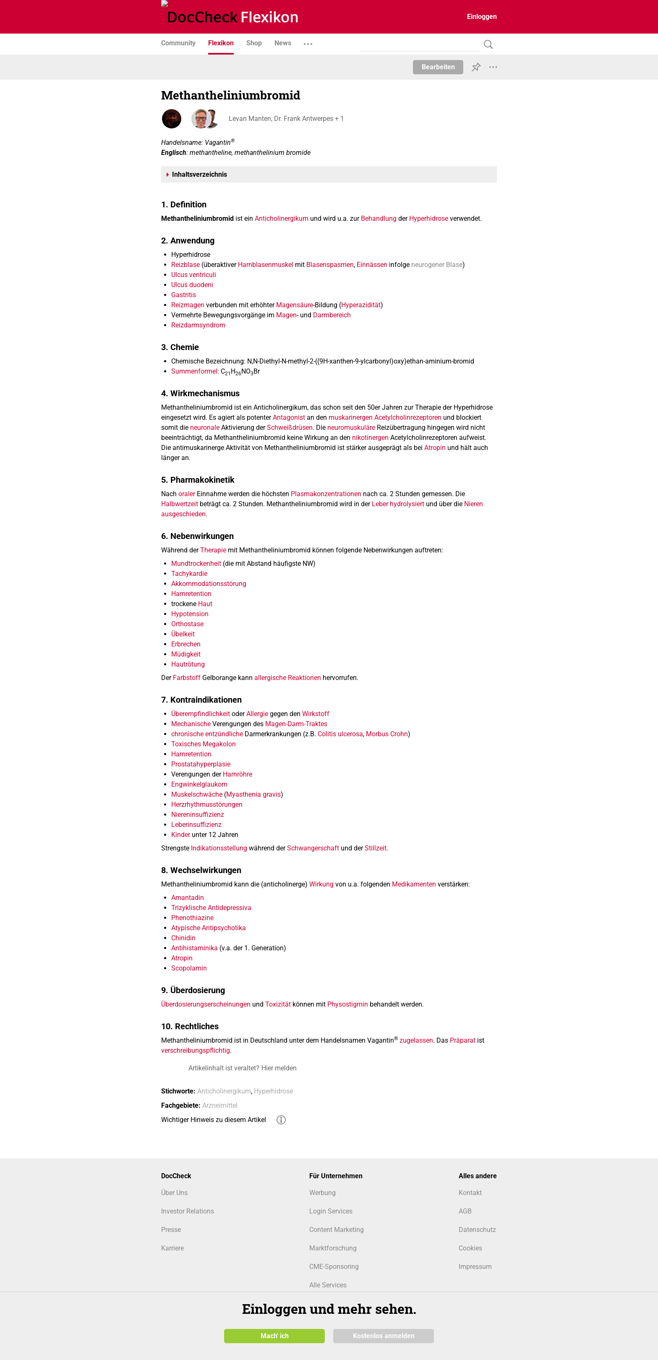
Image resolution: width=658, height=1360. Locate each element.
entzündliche (224, 734)
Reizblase (185, 265)
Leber (380, 504)
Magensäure (294, 305)
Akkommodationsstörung (208, 584)
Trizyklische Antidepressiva (211, 908)
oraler (186, 494)
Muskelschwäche (196, 794)
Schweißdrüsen (290, 428)
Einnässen (372, 265)
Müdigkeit (186, 654)
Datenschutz (477, 1230)
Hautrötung (188, 664)
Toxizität (278, 1004)
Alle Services (328, 1285)
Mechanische (191, 724)
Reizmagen (187, 305)
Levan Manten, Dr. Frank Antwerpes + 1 (286, 119)
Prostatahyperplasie (200, 764)
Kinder (180, 835)
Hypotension (190, 614)
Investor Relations (187, 1211)
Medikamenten (414, 884)
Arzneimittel (220, 1105)
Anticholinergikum (281, 218)
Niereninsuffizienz (197, 815)
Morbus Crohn (387, 734)
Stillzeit (375, 848)
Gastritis (183, 295)
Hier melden (279, 1068)
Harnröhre (237, 774)
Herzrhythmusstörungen (207, 804)
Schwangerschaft (313, 848)
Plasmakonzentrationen (326, 494)
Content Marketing (336, 1230)
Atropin (435, 448)
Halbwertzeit (179, 504)
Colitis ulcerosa (340, 734)
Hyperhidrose (428, 218)
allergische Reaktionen (287, 678)
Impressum (475, 1267)
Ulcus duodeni (192, 285)
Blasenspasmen (330, 265)
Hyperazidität (361, 305)
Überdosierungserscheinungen (206, 1004)
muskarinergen (351, 417)
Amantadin (187, 898)
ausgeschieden (183, 514)
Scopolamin (189, 968)
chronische (187, 734)
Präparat (462, 1040)
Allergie (257, 714)
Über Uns (174, 1193)
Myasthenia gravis (253, 794)
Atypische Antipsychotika (208, 928)
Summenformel (194, 371)
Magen (286, 315)
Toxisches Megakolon (203, 744)
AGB (465, 1211)
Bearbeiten (438, 67)
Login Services (330, 1211)
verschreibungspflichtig (195, 1050)
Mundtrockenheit (196, 564)
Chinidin (183, 938)
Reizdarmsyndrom (198, 325)
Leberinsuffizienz (196, 825)
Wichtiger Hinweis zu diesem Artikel (213, 1120)
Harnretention (191, 594)
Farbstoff (187, 678)
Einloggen (482, 17)
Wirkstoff (315, 714)
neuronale (204, 428)
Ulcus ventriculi (193, 275)
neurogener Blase (436, 265)
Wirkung (321, 884)
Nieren (473, 504)
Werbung (322, 1193)
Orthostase (187, 624)
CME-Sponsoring (334, 1267)
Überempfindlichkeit (200, 714)
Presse (171, 1230)
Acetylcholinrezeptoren (407, 417)
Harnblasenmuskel (265, 265)
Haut (205, 604)
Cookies (470, 1248)
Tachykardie (189, 574)
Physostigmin (347, 1004)
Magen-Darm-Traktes (296, 724)
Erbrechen (186, 644)
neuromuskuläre (351, 428)
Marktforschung (333, 1248)
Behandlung (379, 218)
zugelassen (416, 1040)
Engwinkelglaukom (199, 784)
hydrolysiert (407, 504)
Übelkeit (183, 634)
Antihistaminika (194, 948)
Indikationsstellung (219, 848)
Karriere (172, 1248)
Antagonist (289, 417)
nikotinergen (370, 438)
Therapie (213, 550)
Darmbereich (332, 315)
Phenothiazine (192, 918)
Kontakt (470, 1193)
